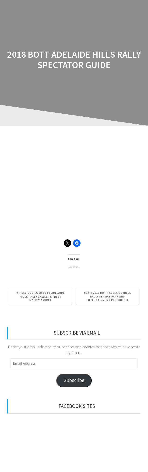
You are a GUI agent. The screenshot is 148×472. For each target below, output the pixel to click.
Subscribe (74, 380)
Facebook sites (77, 406)
